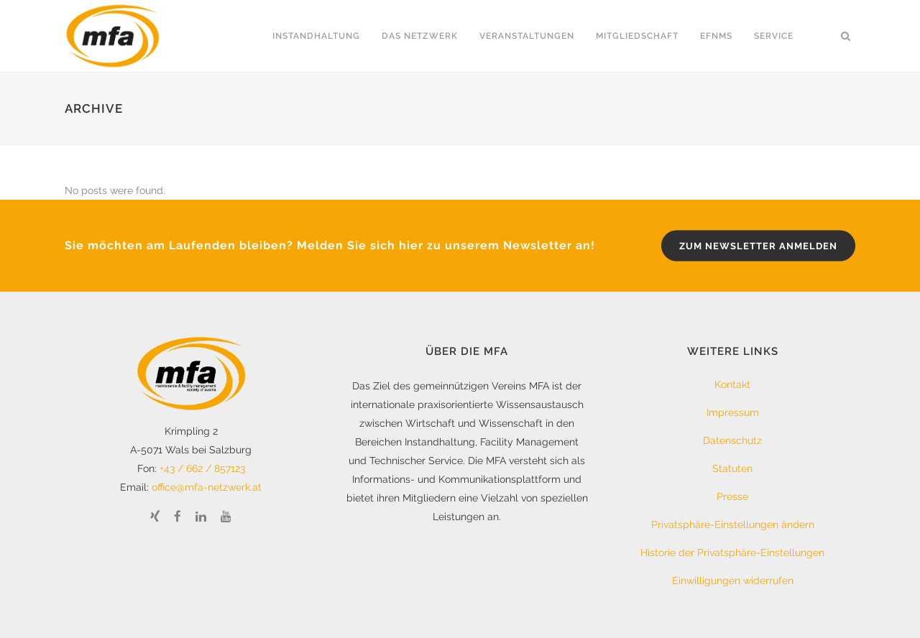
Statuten (732, 468)
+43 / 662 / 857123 (202, 468)
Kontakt (732, 384)
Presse (732, 496)
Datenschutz (732, 440)
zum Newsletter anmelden (758, 246)
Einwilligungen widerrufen (733, 580)
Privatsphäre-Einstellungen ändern (732, 524)
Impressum (733, 412)
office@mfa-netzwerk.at (207, 487)
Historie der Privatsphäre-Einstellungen (732, 552)
